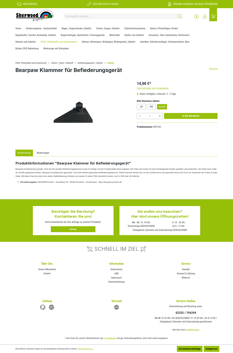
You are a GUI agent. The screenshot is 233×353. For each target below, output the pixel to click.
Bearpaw (213, 68)
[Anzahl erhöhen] (160, 116)
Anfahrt (47, 273)
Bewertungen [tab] (43, 152)
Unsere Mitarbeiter (47, 269)
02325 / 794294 (186, 313)
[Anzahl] (150, 116)
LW (141, 106)
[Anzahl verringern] (140, 116)
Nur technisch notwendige (190, 349)
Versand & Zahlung (186, 273)
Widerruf (186, 277)
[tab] (24, 153)
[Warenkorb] (213, 16)
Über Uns (47, 263)
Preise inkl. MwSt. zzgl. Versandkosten (153, 88)
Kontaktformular (192, 330)
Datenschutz (116, 269)
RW (151, 106)
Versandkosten (110, 338)
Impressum (116, 277)
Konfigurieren (211, 349)
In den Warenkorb (190, 115)
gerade (162, 106)
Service (186, 263)
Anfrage (73, 229)
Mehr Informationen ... (86, 349)
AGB (116, 273)
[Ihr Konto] (205, 16)
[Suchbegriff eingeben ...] (119, 16)
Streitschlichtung (116, 281)
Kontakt (186, 269)
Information (116, 263)
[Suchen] (179, 16)
